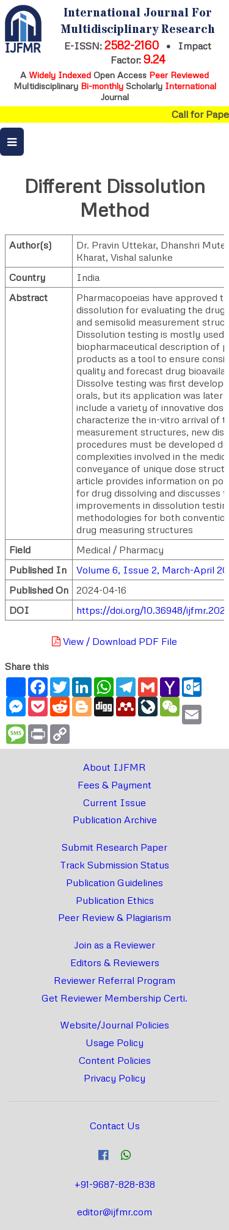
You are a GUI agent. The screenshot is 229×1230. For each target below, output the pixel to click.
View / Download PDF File (114, 641)
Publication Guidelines (114, 882)
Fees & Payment (114, 785)
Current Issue (114, 802)
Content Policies (115, 1060)
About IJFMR (114, 767)
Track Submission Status (114, 865)
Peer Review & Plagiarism (114, 917)
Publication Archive (115, 819)
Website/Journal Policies (114, 1025)
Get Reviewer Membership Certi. (114, 998)
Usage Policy (114, 1042)
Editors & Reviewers (114, 962)
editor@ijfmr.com (114, 1212)
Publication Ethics (115, 900)
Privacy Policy (114, 1078)
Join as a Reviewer (114, 945)
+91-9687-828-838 (115, 1184)
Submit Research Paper (114, 847)
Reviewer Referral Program (114, 980)
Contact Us (115, 1125)
